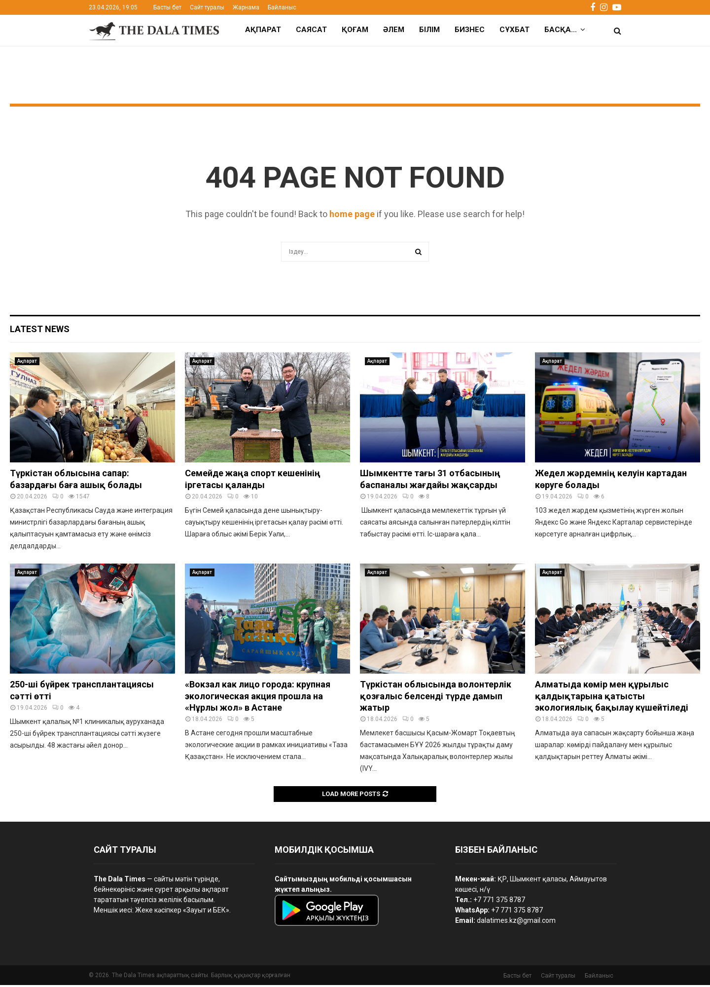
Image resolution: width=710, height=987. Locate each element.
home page (352, 216)
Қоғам (355, 29)
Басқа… (560, 29)
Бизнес (470, 29)
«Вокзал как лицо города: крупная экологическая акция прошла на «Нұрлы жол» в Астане (257, 698)
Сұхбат (514, 29)
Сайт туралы (207, 7)
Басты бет (167, 7)
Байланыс (282, 7)
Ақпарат (263, 29)
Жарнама (246, 7)
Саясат (311, 29)
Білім (429, 29)
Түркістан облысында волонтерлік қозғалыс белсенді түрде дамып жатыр (435, 698)
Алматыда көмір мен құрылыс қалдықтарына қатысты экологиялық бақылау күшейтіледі (611, 698)
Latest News (40, 331)
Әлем (393, 29)
